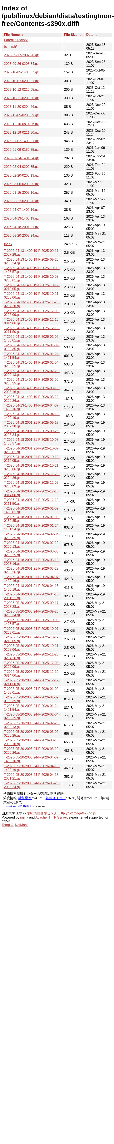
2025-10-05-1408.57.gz (21, 72)
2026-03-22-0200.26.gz (21, 201)
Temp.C (7, 825)
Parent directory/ (16, 40)
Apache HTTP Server (51, 817)
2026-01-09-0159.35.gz (21, 149)
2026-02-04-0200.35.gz (21, 166)
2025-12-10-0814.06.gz (21, 124)
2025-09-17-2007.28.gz (21, 55)
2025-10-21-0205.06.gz (21, 98)
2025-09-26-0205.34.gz (21, 63)
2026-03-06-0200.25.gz (21, 184)
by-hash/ (10, 46)
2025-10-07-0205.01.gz (21, 81)
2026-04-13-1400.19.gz (21, 218)
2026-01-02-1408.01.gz (21, 141)
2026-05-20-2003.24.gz (21, 235)
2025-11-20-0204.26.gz (21, 106)
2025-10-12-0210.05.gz (21, 89)
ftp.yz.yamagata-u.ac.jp (78, 813)
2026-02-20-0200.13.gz (21, 175)
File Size (71, 34)
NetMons (21, 825)
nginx (24, 817)
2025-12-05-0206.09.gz (21, 115)
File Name (12, 34)
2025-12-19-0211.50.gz (21, 132)
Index (8, 244)
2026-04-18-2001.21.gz (21, 227)
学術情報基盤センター (43, 813)
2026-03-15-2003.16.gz (21, 192)
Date (90, 34)
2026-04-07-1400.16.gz (21, 209)
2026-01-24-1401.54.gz (21, 158)
